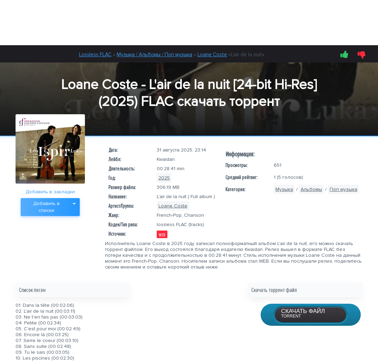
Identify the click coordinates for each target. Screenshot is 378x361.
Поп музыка (343, 189)
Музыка (284, 189)
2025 (164, 178)
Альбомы (311, 189)
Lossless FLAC (95, 54)
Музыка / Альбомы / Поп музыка (154, 54)
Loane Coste (212, 54)
